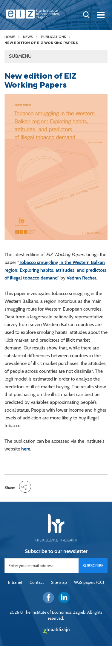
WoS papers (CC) (89, 582)
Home (9, 37)
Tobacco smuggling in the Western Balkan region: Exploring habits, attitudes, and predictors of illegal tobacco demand (55, 270)
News (28, 37)
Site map (59, 582)
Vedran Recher (81, 278)
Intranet (15, 582)
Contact (37, 582)
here (25, 449)
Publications (53, 37)
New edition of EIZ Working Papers (41, 43)
